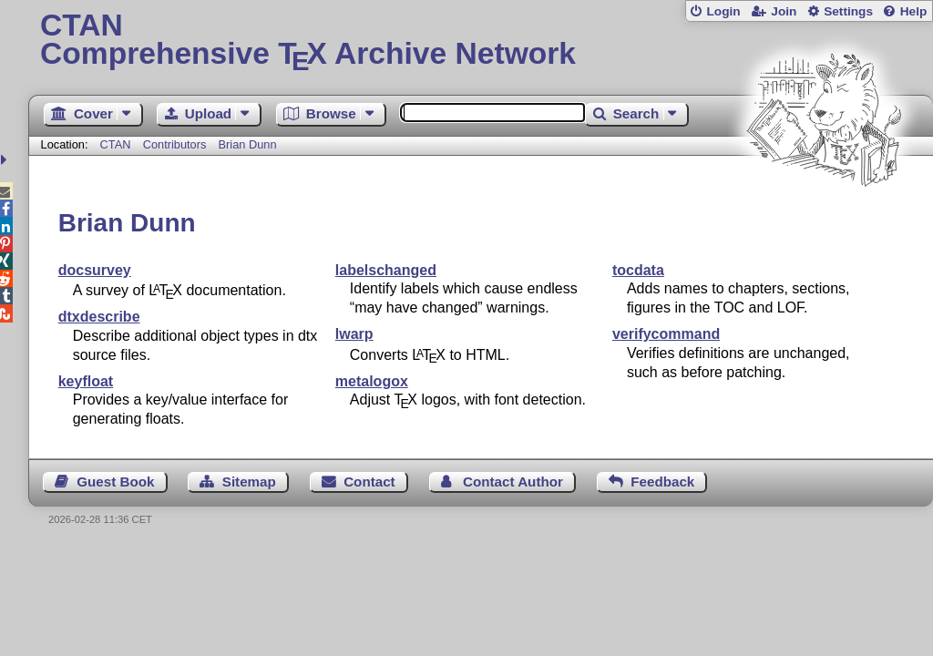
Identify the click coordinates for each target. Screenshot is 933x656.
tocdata (638, 270)
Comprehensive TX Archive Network (480, 41)
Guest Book (115, 481)
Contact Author (513, 481)
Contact (369, 481)
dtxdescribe (99, 316)
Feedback (662, 481)
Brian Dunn (248, 144)
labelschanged (385, 270)
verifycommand (666, 334)
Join (783, 11)
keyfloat (85, 381)
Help (914, 11)
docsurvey (94, 270)
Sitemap (249, 481)
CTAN (115, 144)
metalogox (371, 381)
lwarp (354, 334)
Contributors (175, 144)
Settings (848, 11)
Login (723, 11)
